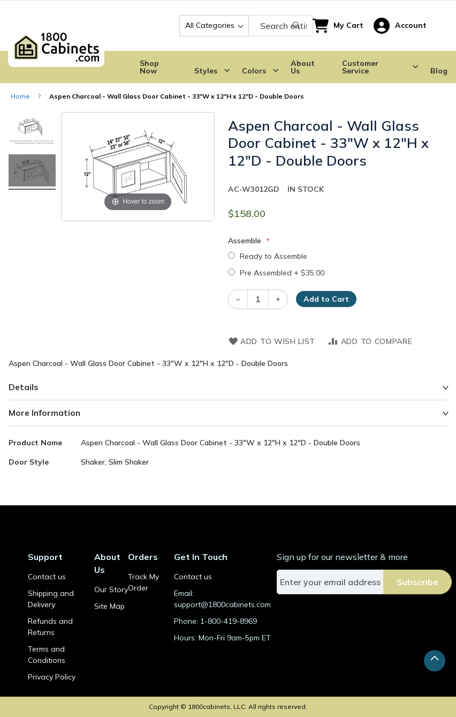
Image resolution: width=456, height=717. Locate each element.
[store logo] (56, 26)
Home (20, 96)
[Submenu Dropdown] (227, 71)
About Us (303, 67)
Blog (438, 71)
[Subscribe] (417, 582)
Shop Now (149, 67)
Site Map (109, 606)
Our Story (111, 589)
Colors (254, 71)
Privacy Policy (51, 677)
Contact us (47, 576)
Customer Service (360, 67)
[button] (400, 26)
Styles (205, 71)
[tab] (228, 387)
